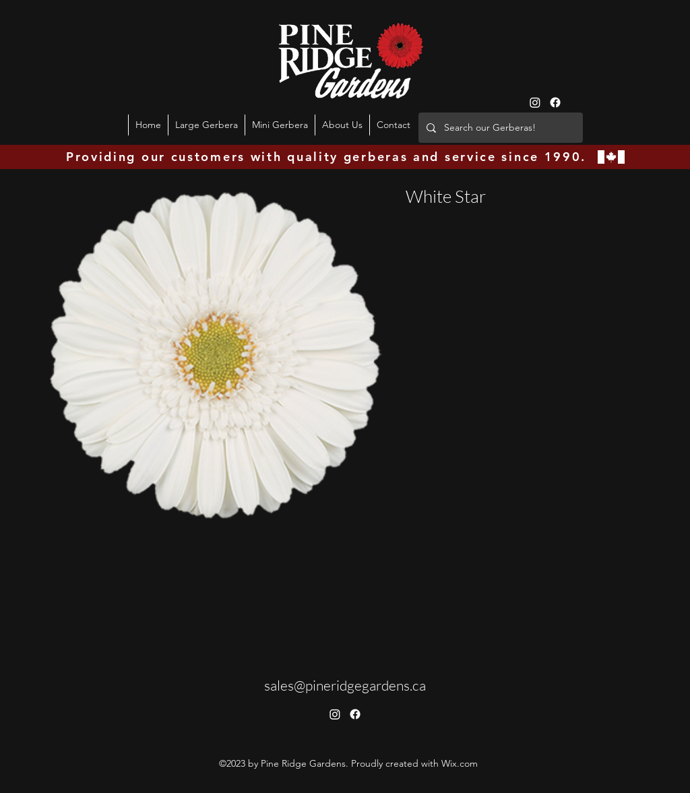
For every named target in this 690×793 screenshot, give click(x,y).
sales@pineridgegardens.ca (345, 685)
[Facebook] (555, 102)
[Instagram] (535, 102)
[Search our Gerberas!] (499, 128)
